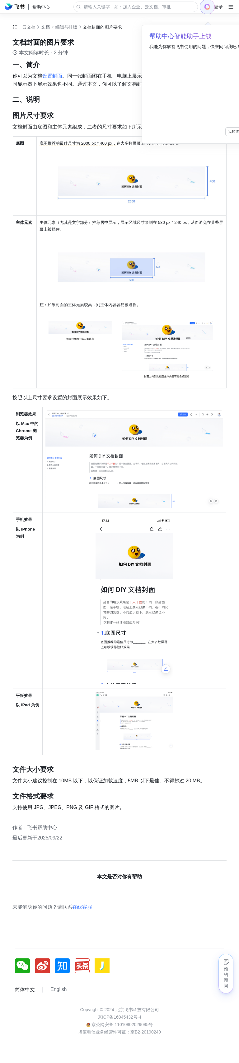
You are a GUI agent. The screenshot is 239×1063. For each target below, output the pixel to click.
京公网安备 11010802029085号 (119, 1024)
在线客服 (82, 907)
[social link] (25, 965)
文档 (45, 27)
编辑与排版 (66, 27)
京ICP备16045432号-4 (119, 1017)
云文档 (28, 27)
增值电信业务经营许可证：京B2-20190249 (119, 1031)
